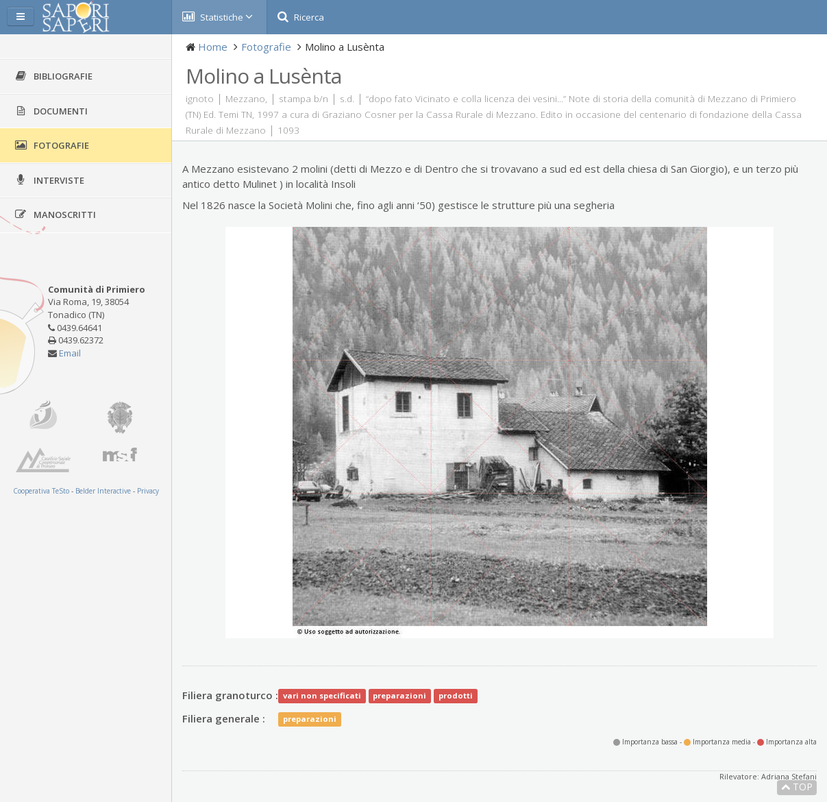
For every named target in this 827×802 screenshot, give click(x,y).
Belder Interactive (103, 491)
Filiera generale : (223, 718)
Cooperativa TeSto (41, 491)
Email (70, 353)
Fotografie (266, 46)
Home (212, 46)
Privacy (148, 491)
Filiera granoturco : (230, 695)
